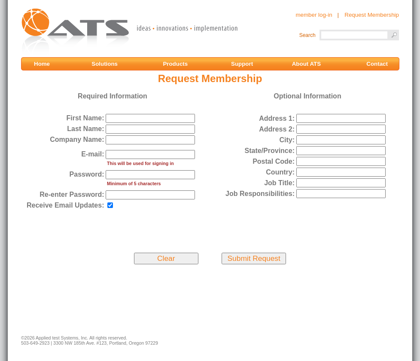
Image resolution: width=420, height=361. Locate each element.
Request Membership (371, 15)
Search (307, 35)
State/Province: (269, 150)
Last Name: (85, 128)
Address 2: (277, 129)
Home (45, 64)
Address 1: (277, 118)
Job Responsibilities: (260, 193)
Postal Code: (274, 161)
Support (243, 64)
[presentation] (209, 229)
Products (176, 64)
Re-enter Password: (72, 194)
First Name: (85, 118)
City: (287, 140)
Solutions (105, 64)
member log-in (313, 15)
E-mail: (92, 154)
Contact (377, 64)
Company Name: (77, 139)
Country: (280, 172)
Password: (87, 174)
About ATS (306, 64)
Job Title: (279, 183)
